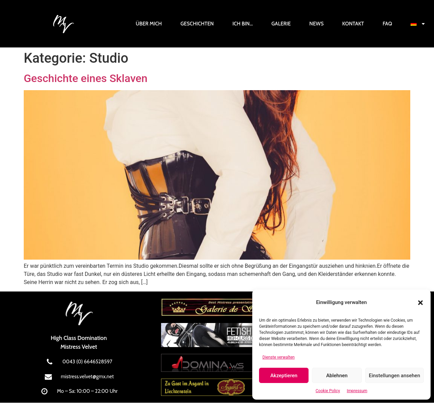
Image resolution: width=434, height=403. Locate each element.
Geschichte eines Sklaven (85, 78)
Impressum (357, 390)
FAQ (387, 24)
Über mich (149, 24)
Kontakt (353, 24)
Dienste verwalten (278, 357)
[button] (420, 302)
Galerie (281, 24)
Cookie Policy (328, 390)
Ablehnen (337, 375)
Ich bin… (242, 24)
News (316, 24)
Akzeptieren (283, 375)
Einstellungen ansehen (394, 375)
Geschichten (197, 24)
